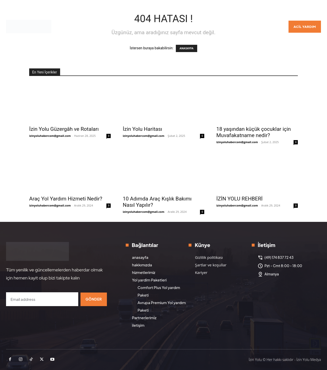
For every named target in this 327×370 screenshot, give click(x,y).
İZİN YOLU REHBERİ (239, 199)
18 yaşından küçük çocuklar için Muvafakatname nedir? (253, 132)
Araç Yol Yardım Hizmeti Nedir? (65, 199)
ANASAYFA (186, 48)
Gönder (94, 299)
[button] (276, 26)
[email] (42, 299)
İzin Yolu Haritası (142, 129)
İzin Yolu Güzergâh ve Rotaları (64, 129)
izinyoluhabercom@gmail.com (50, 136)
